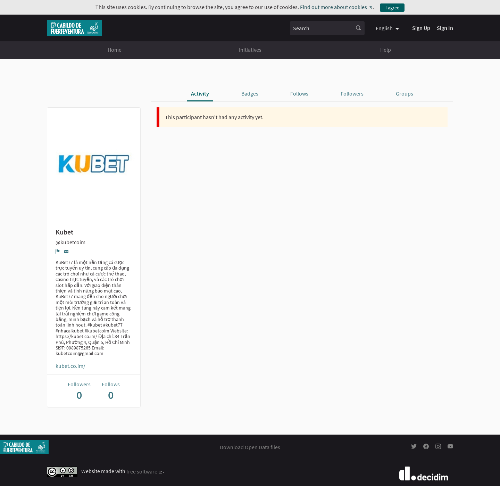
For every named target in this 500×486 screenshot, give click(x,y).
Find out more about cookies (336, 6)
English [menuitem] (384, 28)
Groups (404, 93)
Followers (352, 93)
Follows (299, 93)
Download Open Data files (250, 447)
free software (144, 471)
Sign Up (421, 27)
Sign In (445, 27)
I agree (392, 8)
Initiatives (250, 49)
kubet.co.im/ (70, 365)
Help (385, 49)
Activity (200, 93)
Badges (249, 93)
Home (115, 49)
